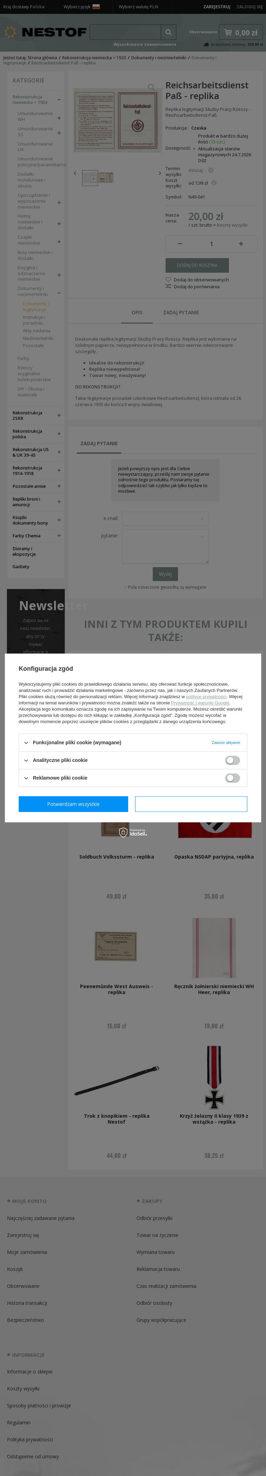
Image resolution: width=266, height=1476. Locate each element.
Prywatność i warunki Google (200, 702)
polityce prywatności (206, 696)
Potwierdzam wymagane (75, 804)
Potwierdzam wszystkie (192, 804)
